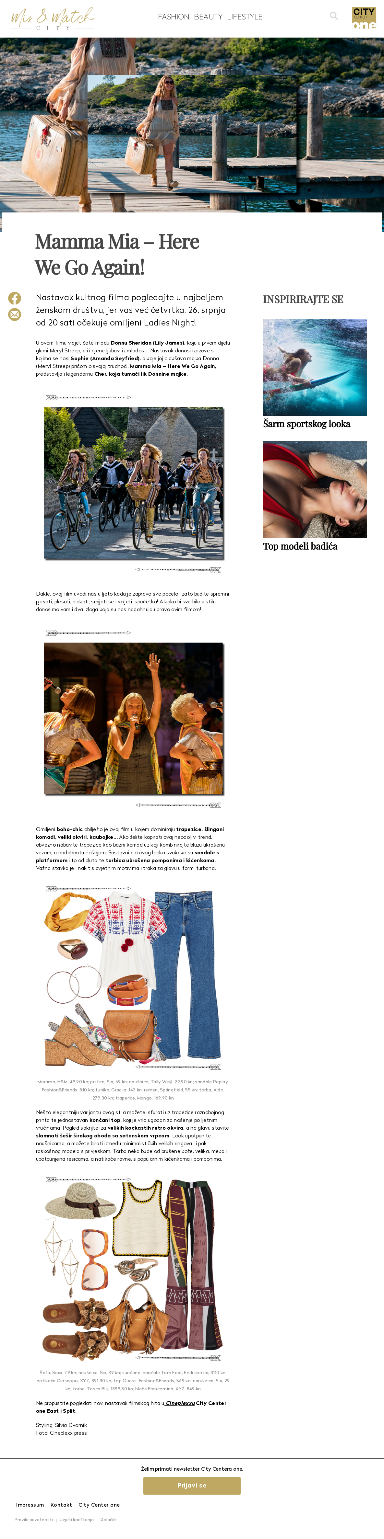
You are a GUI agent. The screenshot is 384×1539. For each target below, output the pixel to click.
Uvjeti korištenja (77, 1520)
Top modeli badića (300, 546)
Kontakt (61, 1505)
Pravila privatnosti (34, 1520)
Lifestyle (245, 16)
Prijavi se (192, 1486)
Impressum (30, 1505)
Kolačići (108, 1520)
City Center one (99, 1505)
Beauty (208, 16)
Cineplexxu (179, 1403)
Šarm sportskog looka (306, 423)
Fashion (173, 16)
